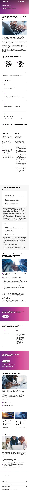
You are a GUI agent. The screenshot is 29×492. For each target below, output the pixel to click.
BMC (8, 47)
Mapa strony (14, 481)
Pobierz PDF (6, 361)
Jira (20, 46)
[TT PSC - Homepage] (5, 1)
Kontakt (22, 1)
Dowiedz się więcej (5, 75)
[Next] (26, 73)
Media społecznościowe (14, 486)
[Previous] (23, 73)
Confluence (23, 46)
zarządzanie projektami (6, 208)
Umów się (6, 316)
